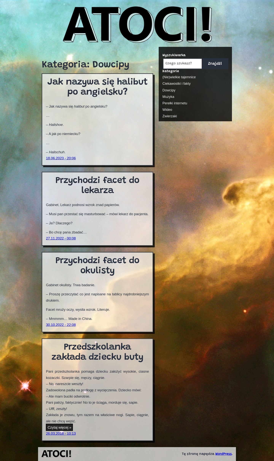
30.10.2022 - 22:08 (61, 325)
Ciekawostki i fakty (176, 83)
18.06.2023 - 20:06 (61, 158)
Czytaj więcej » (60, 427)
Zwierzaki (169, 116)
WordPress (223, 454)
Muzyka (168, 97)
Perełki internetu (174, 103)
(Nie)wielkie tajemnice (179, 77)
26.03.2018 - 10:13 (61, 433)
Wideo (167, 110)
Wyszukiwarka (174, 55)
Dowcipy (168, 90)
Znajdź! (215, 64)
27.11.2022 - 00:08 (61, 238)
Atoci (137, 25)
